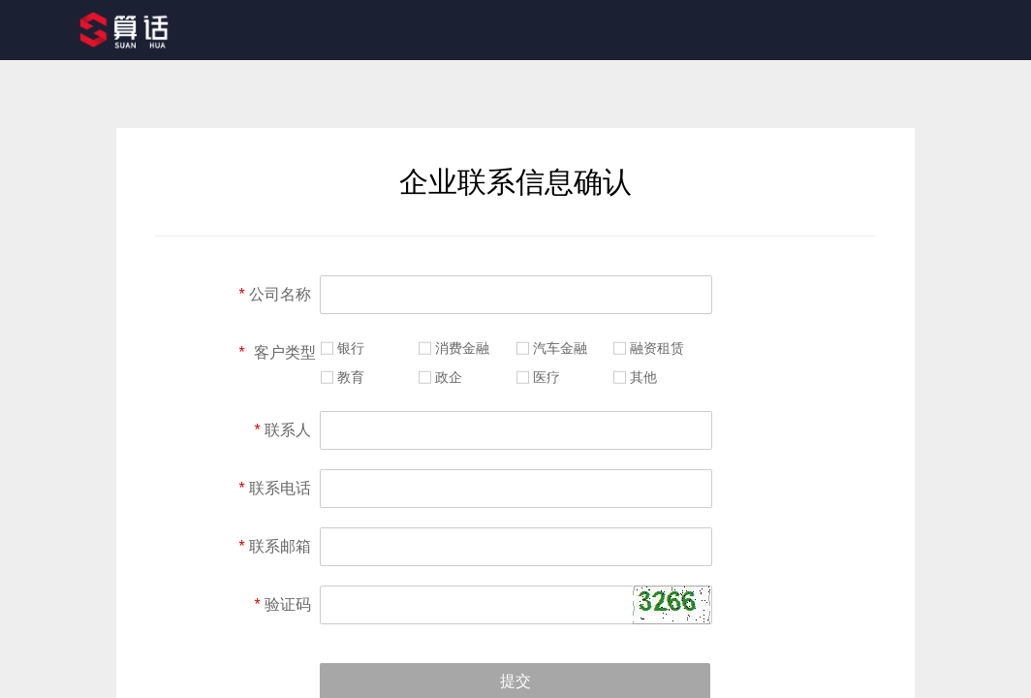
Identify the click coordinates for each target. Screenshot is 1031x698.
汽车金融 (560, 348)
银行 (350, 348)
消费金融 (462, 348)
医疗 (546, 377)
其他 (643, 377)
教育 (350, 377)
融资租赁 (657, 348)
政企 (448, 377)
